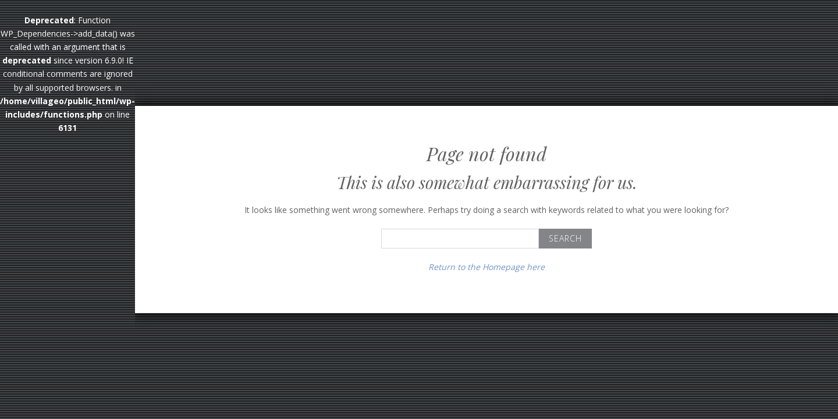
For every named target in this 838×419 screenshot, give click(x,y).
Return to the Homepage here (486, 266)
